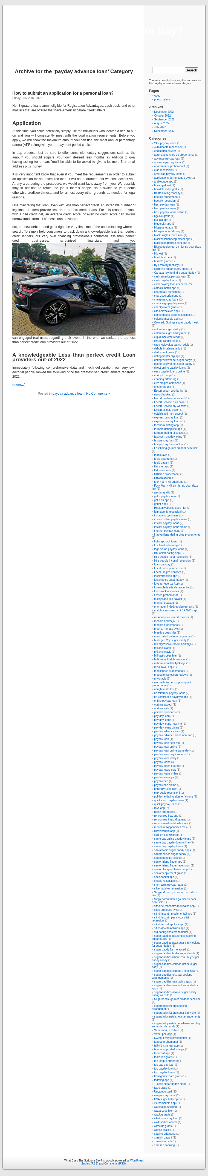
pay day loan (162, 716)
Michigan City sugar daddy (170, 640)
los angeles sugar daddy (169, 579)
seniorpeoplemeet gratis (168, 873)
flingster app (161, 466)
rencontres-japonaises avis (170, 827)
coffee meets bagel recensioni (172, 314)
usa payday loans (164, 1095)
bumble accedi (163, 257)
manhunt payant (164, 602)
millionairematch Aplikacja (170, 663)
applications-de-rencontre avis (172, 177)
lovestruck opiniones (166, 591)
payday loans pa (164, 777)
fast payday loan (164, 440)
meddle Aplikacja (164, 621)
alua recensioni (163, 170)
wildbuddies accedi (165, 1122)
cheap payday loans (166, 299)
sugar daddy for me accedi (170, 949)
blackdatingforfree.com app (170, 242)
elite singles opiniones (167, 383)
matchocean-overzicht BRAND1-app (176, 610)
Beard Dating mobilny (167, 193)
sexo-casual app (164, 877)
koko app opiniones (166, 541)
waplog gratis (162, 1114)
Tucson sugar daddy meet (170, 1083)
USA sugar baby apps (167, 1099)
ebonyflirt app (162, 375)
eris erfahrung (162, 386)
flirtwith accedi (162, 477)
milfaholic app (162, 647)
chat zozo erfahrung (166, 295)
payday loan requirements (170, 754)
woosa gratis (161, 1129)
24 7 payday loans (165, 143)
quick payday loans (165, 804)
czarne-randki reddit (166, 340)
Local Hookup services (168, 568)
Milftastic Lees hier (165, 655)
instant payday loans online (170, 526)
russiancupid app (164, 831)
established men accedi (168, 413)
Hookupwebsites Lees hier (170, 507)
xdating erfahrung (164, 1133)
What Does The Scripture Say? (104, 31)
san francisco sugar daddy (170, 854)
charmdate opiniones (167, 291)
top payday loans (164, 1072)
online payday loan (165, 700)
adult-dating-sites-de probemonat (174, 154)
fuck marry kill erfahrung (168, 481)
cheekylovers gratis (166, 307)
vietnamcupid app (164, 1103)
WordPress (137, 1160)
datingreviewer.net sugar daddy (173, 363)
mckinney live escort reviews (171, 617)
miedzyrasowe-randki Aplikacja (173, 644)
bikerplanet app (163, 227)
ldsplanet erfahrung (166, 545)
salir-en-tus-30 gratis (166, 834)
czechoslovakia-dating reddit (171, 344)
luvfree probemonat (166, 595)
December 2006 (164, 130)
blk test (158, 253)
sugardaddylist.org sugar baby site (175, 1012)
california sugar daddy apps (170, 268)
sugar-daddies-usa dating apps (173, 981)
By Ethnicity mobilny (166, 265)
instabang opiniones (166, 515)
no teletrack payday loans (169, 693)
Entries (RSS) (90, 1163)
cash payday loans (165, 280)
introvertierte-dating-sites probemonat (177, 534)
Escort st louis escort (166, 409)
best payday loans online (169, 212)
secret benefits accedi (167, 857)
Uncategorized (163, 1091)
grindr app (160, 503)
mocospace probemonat (168, 670)
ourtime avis (161, 708)
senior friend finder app (168, 861)
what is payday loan (166, 1118)
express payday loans (167, 421)
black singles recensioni (168, 235)
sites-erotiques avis (166, 909)
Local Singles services (167, 572)
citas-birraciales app (166, 311)
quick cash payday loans (169, 800)
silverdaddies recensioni (168, 888)
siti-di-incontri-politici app (169, 924)
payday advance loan (68, 393)
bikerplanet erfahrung (167, 231)
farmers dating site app (168, 428)
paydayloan (161, 781)
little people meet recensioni (171, 556)
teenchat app (162, 1053)
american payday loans (168, 173)
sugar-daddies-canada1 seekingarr (175, 970)
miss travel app (163, 667)
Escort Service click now (169, 402)
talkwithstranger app (166, 1045)
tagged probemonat (166, 1041)
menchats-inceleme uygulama (172, 636)
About (157, 95)
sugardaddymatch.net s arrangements (177, 1016)
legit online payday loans (169, 549)
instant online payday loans (170, 519)
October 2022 (162, 115)
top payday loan (164, 1068)
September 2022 (164, 119)
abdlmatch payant (165, 150)
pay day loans (162, 719)
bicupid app (161, 219)
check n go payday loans (169, 303)
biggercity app (162, 223)
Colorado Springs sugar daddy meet (176, 322)
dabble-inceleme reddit (168, 348)
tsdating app (161, 1080)
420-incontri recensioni (168, 147)
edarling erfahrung (165, 379)
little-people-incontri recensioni (172, 560)
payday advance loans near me (173, 735)
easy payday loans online (169, 371)
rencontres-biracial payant (170, 819)
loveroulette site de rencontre (171, 587)
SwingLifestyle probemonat (170, 1037)
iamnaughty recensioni (167, 511)
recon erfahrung (164, 811)
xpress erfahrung (164, 1145)
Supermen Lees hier (166, 1030)
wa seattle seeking (165, 1106)
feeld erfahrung (163, 458)
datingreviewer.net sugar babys (173, 360)
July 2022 (160, 127)
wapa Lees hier (163, 1110)
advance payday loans (167, 162)
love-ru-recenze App (166, 583)
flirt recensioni (162, 470)
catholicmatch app (165, 288)
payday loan (161, 739)
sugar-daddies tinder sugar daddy (174, 953)
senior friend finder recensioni (172, 865)
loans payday (162, 564)
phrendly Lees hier (165, 788)
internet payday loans (167, 530)
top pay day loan (164, 1064)
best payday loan (164, 204)
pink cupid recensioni (167, 792)
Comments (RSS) (115, 1163)
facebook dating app (166, 425)
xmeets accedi (163, 1141)
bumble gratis (162, 261)
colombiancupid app (166, 318)
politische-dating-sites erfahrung (173, 796)
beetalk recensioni (165, 200)
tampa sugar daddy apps (169, 1049)
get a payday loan (165, 496)
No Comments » (98, 393)
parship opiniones (164, 712)
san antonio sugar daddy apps (172, 850)
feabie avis (160, 454)
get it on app (161, 500)
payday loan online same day (172, 750)
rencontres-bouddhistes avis (171, 823)
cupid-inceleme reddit (167, 337)
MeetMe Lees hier (165, 632)
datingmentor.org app (167, 356)
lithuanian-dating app (167, 552)
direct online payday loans (170, 367)
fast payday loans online (168, 444)
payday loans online (166, 773)
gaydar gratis (162, 492)
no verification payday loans (171, 696)
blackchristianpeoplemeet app (172, 239)
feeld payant (161, 462)
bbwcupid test (162, 185)
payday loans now (165, 769)
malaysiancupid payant (168, 598)
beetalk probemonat (166, 196)
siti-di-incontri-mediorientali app (173, 913)
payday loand (162, 762)
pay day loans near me (168, 723)
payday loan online (165, 746)
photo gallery (162, 99)
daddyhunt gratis (164, 352)
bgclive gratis (162, 216)
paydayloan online (165, 785)
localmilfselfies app (165, 575)
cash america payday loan (170, 276)
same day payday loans (168, 846)
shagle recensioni (164, 880)
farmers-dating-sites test (168, 432)
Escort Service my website (170, 406)
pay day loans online (166, 727)
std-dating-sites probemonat (171, 932)
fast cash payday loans (168, 436)
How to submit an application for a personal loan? (63, 93)
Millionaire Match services (169, 659)
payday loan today (165, 758)
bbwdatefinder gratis (166, 189)
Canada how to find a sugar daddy (175, 272)
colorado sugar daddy (167, 329)
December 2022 (164, 111)
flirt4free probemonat (166, 474)
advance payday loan (167, 158)
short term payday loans (168, 884)
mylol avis (160, 678)
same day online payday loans (172, 838)
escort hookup (162, 394)
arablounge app (163, 181)
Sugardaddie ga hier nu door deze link (177, 999)
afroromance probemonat (169, 166)
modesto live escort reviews (171, 674)
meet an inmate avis (166, 628)
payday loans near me (167, 765)
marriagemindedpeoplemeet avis (174, 606)
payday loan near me (167, 742)
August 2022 (161, 123)
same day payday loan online (172, 842)
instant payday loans (166, 523)
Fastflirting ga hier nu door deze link (175, 448)
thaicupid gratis (163, 1057)
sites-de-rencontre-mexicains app (174, 906)
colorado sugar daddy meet (170, 333)
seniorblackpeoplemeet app (170, 869)
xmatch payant (163, 1137)
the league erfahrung (166, 1060)
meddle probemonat (166, 624)
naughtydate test (164, 689)
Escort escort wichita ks (168, 390)
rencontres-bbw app (166, 815)
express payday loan (166, 417)
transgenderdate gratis (167, 1076)
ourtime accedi (163, 704)
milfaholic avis (162, 651)
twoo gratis (160, 1087)
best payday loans (165, 208)
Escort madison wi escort (169, 398)
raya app (159, 808)
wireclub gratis (163, 1126)
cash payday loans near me (170, 284)
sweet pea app (163, 1034)
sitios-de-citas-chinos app (169, 928)
